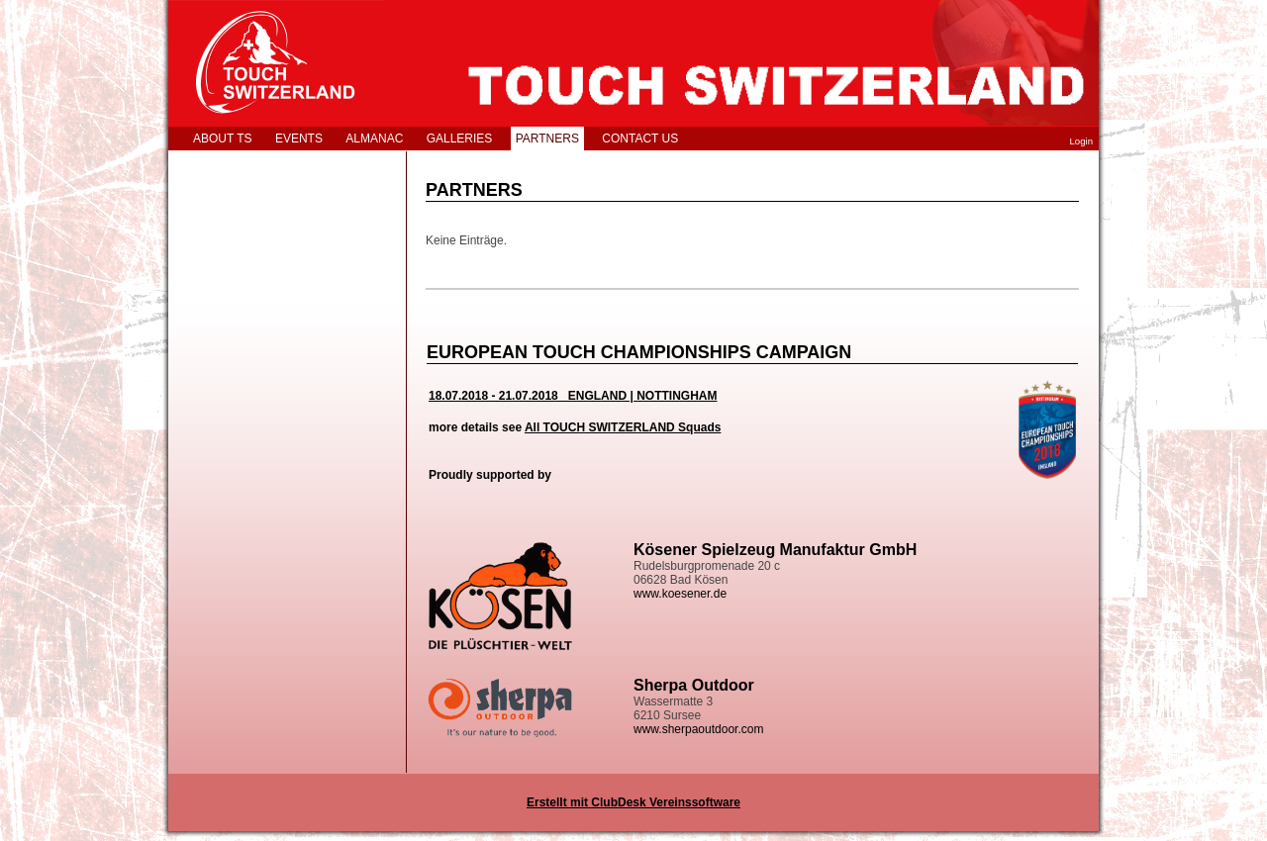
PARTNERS (547, 138)
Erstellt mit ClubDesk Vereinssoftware (633, 802)
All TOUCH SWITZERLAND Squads (623, 427)
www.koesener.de (680, 594)
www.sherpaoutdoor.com (698, 729)
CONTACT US (640, 138)
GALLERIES (460, 138)
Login (1081, 141)
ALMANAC (374, 138)
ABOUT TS (222, 138)
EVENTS (299, 138)
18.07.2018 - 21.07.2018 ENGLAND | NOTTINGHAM (573, 396)
